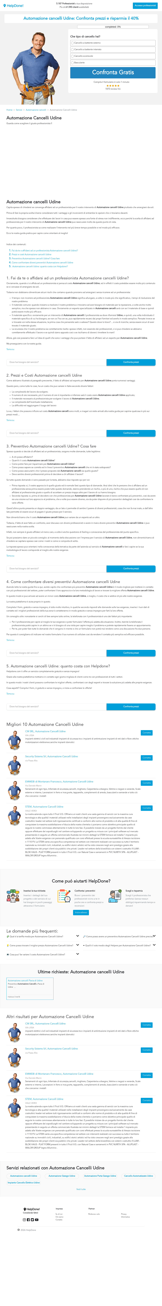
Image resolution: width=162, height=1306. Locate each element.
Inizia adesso (81, 912)
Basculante (79, 63)
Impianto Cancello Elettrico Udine (24, 1183)
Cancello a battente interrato (87, 50)
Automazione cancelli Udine (23, 1176)
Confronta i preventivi (85, 891)
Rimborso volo (94, 1214)
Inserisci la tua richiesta (34, 891)
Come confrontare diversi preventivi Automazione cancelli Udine (42, 263)
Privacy (123, 1214)
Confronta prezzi (131, 362)
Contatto (59, 1220)
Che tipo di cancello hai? (85, 36)
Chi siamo (59, 1217)
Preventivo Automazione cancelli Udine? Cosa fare (36, 259)
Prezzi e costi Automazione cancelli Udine (31, 255)
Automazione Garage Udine (62, 1176)
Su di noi (59, 1214)
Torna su (10, 349)
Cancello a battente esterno (87, 43)
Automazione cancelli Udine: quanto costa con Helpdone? (40, 267)
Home (9, 110)
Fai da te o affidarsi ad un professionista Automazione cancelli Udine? (45, 251)
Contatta (147, 733)
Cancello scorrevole (83, 56)
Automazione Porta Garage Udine (100, 1176)
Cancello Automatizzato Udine (138, 1176)
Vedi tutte (81, 1189)
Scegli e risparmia (134, 891)
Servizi (19, 110)
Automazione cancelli (36, 110)
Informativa (125, 1217)
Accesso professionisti (145, 6)
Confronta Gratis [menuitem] (113, 73)
